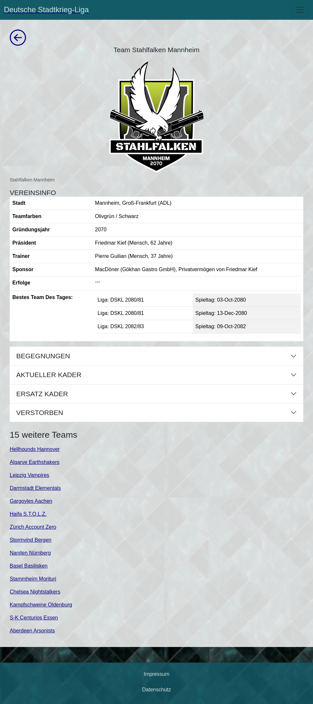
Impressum (156, 674)
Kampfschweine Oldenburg (41, 604)
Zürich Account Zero (33, 527)
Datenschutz (156, 689)
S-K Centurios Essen (34, 617)
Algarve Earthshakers (34, 462)
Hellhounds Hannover (35, 449)
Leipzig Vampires (29, 475)
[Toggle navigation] (300, 9)
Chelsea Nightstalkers (35, 591)
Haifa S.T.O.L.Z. (28, 514)
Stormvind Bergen (30, 540)
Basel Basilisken (29, 566)
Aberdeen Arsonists (32, 630)
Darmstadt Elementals (35, 488)
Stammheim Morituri (33, 579)
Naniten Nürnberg (30, 553)
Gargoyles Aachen (31, 501)
